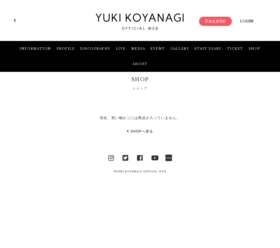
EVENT (157, 49)
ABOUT (140, 64)
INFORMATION (35, 49)
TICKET (235, 49)
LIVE (121, 49)
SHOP (255, 49)
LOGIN (246, 21)
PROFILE (66, 49)
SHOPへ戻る (140, 131)
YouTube (154, 157)
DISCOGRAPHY (95, 49)
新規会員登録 (215, 21)
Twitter (125, 157)
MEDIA (138, 49)
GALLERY (180, 49)
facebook (140, 157)
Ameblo (168, 157)
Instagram (111, 157)
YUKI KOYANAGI (140, 21)
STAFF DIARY (207, 49)
